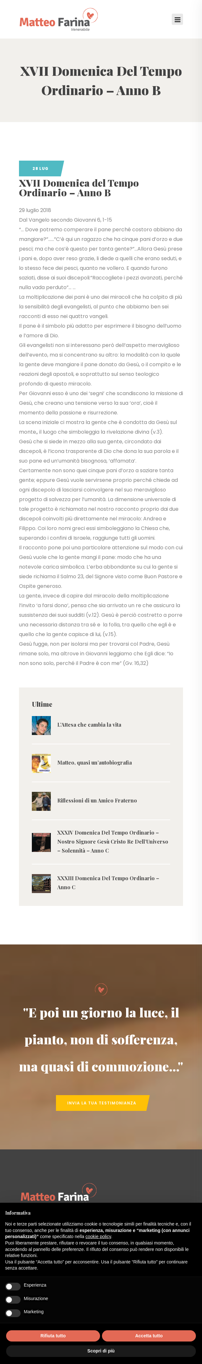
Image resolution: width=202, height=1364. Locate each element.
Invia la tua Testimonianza (101, 1103)
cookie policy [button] (98, 1236)
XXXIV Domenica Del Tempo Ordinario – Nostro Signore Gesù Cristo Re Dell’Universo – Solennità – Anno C (112, 841)
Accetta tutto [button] (149, 1335)
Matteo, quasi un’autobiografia (94, 762)
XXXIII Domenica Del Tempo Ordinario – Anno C (108, 882)
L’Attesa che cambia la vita (89, 724)
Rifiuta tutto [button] (53, 1335)
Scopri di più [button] (101, 1350)
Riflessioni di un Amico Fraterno (97, 800)
